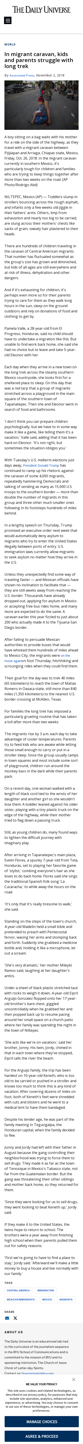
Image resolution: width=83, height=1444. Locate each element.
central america (18, 1295)
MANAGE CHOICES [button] (41, 1421)
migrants (66, 1304)
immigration (45, 1295)
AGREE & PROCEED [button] (41, 1436)
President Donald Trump (43, 465)
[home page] (41, 11)
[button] (73, 1379)
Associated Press (23, 75)
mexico (47, 1304)
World (10, 44)
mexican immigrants (21, 1304)
